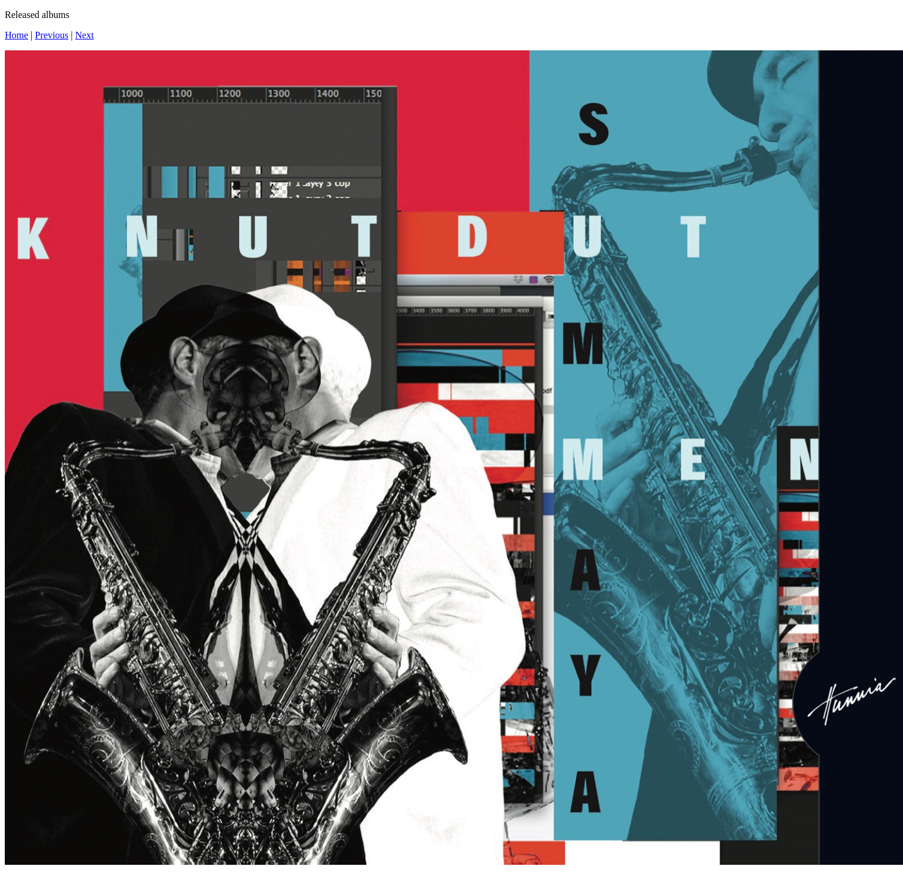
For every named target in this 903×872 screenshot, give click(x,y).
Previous (51, 35)
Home (16, 35)
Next (84, 35)
